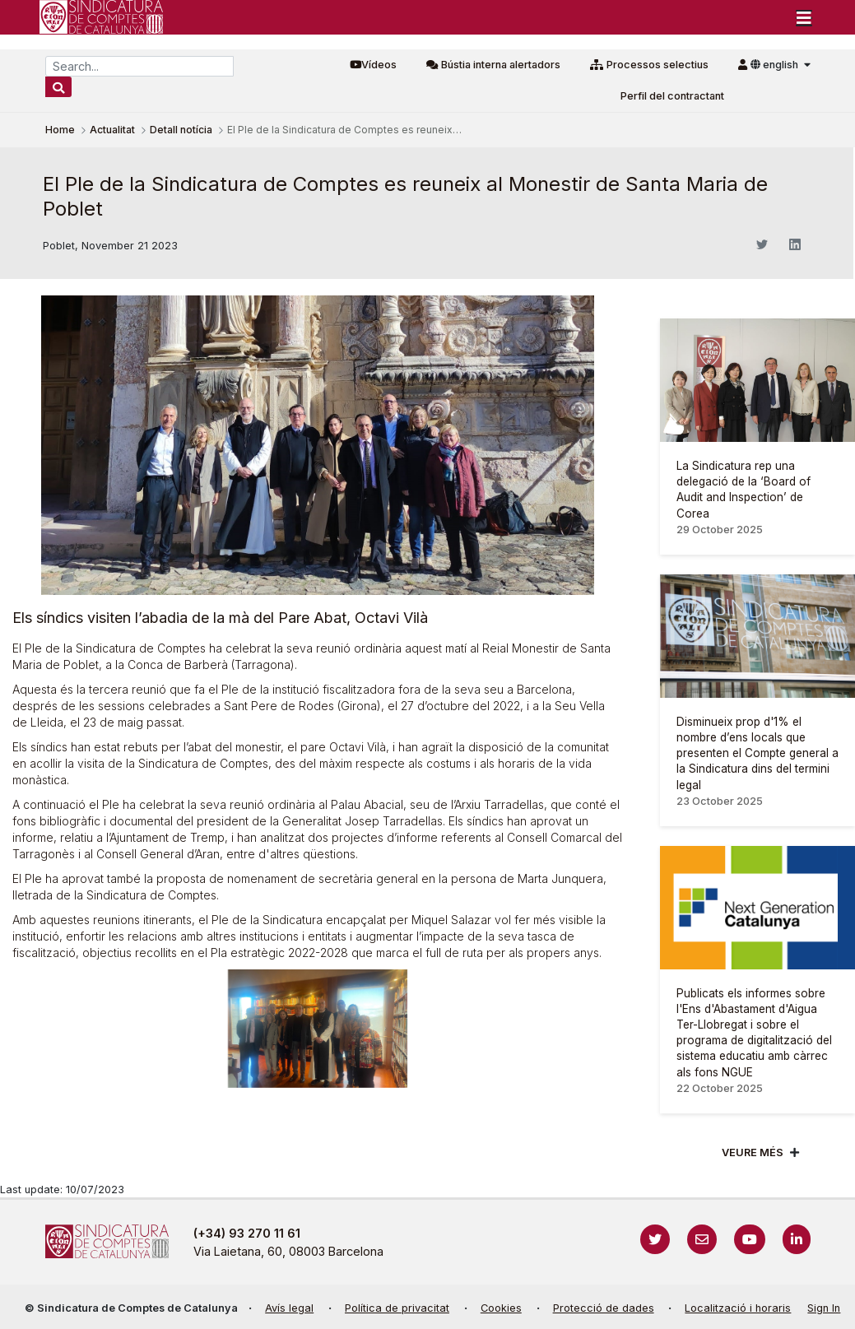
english (775, 64)
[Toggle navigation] (804, 17)
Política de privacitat (397, 1308)
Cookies (501, 1308)
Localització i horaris (738, 1308)
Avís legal (289, 1308)
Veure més (752, 1152)
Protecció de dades (603, 1308)
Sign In (823, 1308)
